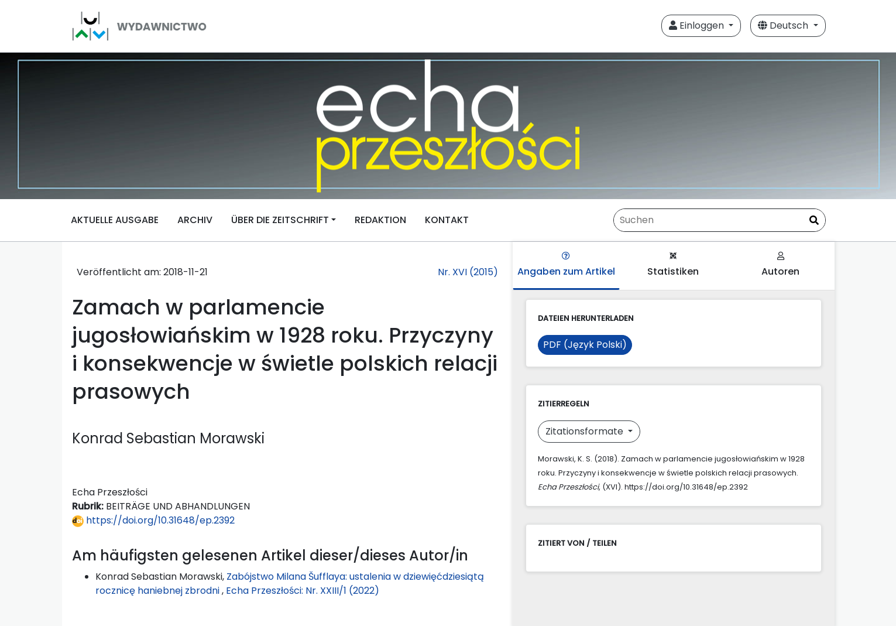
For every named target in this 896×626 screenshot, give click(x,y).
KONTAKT (447, 220)
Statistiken (673, 265)
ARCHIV (194, 220)
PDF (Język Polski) (585, 344)
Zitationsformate (585, 431)
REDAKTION (380, 220)
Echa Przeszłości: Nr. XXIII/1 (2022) (302, 590)
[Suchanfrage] (719, 220)
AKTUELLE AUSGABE (115, 220)
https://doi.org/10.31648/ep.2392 (153, 520)
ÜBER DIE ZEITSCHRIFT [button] (280, 220)
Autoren (780, 265)
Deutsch (784, 25)
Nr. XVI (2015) (468, 272)
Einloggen (697, 25)
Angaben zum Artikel (566, 265)
